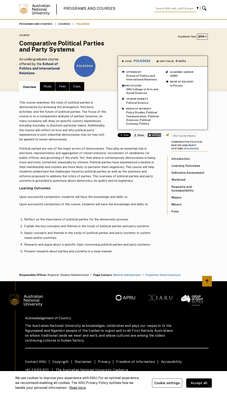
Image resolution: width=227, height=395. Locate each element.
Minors (176, 204)
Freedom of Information (135, 362)
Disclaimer (83, 362)
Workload (178, 179)
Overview (29, 87)
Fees (62, 86)
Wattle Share (154, 135)
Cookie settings (167, 383)
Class (77, 86)
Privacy (104, 362)
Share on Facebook (139, 135)
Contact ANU (35, 362)
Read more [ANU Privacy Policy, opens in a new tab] (77, 388)
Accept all (199, 383)
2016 (202, 36)
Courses (64, 24)
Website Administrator (127, 274)
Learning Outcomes (185, 165)
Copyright (60, 362)
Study (47, 86)
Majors (176, 197)
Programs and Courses (90, 8)
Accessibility (171, 362)
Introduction (180, 158)
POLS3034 (83, 24)
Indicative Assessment (187, 172)
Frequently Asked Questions (163, 274)
